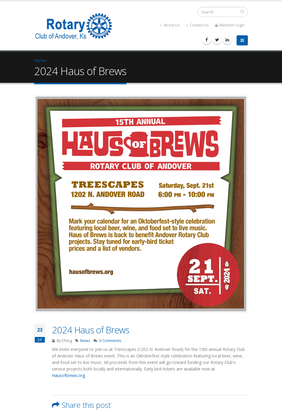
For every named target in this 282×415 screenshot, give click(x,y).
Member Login (230, 25)
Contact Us (197, 25)
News (85, 340)
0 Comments (110, 340)
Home (40, 60)
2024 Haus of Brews (90, 330)
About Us (170, 25)
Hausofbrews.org (68, 375)
